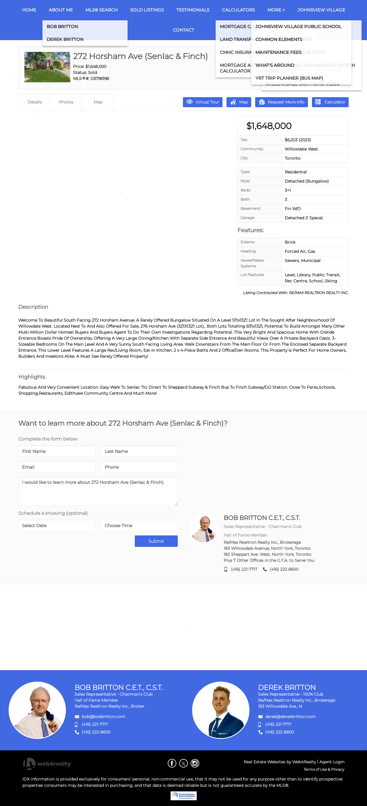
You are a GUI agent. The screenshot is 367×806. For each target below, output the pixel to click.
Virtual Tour (202, 102)
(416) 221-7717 (244, 569)
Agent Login (331, 761)
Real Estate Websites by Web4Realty (280, 761)
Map (239, 102)
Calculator (330, 102)
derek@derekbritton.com (290, 716)
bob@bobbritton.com (103, 716)
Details (35, 102)
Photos (66, 102)
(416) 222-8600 (284, 569)
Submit (156, 541)
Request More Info (281, 102)
